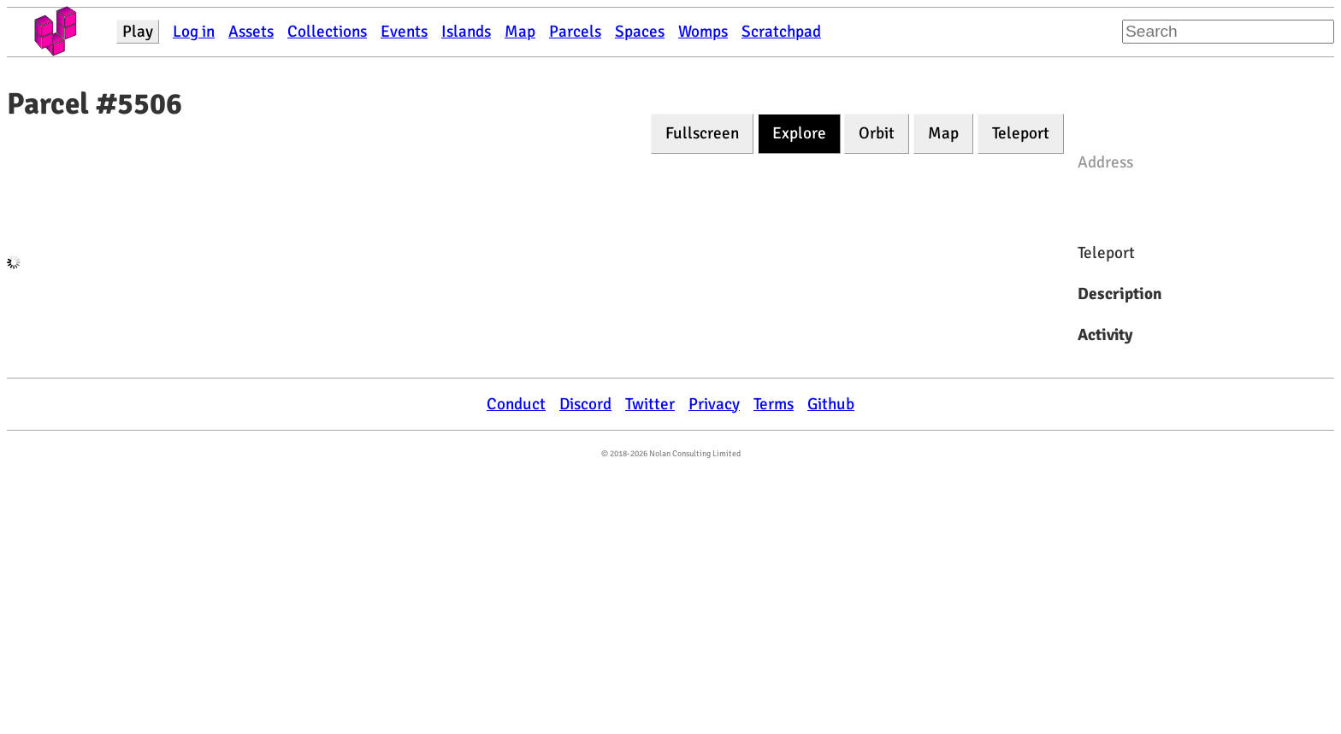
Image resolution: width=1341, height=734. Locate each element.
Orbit (877, 133)
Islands (466, 31)
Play (137, 31)
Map (520, 31)
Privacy (714, 404)
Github (830, 404)
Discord (585, 404)
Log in (194, 31)
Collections (327, 31)
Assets (251, 31)
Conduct (516, 404)
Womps (703, 31)
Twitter (650, 404)
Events (404, 31)
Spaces (640, 31)
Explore (799, 133)
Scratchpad (781, 31)
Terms (773, 404)
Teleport (1020, 133)
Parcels (575, 31)
